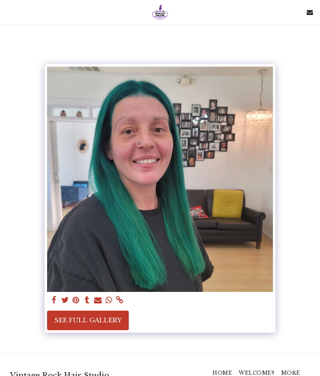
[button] (9, 12)
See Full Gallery (88, 320)
